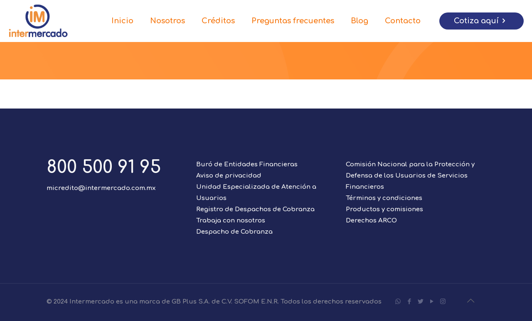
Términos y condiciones (384, 198)
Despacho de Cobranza (234, 231)
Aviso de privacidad (228, 175)
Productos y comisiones (384, 209)
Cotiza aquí (481, 21)
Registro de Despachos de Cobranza (255, 209)
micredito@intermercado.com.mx (101, 188)
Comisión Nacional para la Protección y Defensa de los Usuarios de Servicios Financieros (410, 175)
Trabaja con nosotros (230, 220)
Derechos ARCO (371, 220)
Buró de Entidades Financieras (247, 164)
